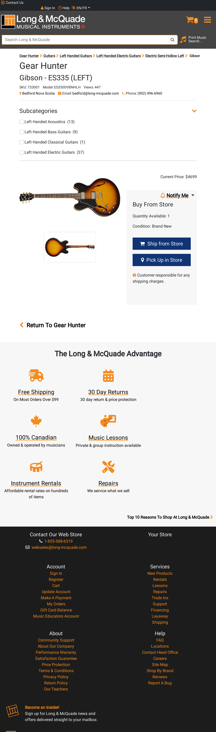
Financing (160, 559)
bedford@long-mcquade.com (95, 88)
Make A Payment (56, 546)
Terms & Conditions (56, 619)
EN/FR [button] (205, 3)
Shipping (160, 571)
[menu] (207, 12)
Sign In (56, 522)
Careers (160, 607)
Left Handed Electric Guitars (118, 50)
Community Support (56, 589)
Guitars (49, 50)
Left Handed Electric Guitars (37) (51, 147)
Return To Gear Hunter (52, 320)
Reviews (160, 625)
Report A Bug (160, 632)
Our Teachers (56, 638)
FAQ (160, 589)
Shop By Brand (160, 619)
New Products (159, 522)
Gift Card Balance (56, 559)
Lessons (160, 534)
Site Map (160, 613)
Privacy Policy (56, 625)
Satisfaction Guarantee (56, 607)
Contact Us (12, 3)
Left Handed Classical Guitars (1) (52, 136)
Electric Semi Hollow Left (164, 50)
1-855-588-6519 (56, 490)
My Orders (56, 553)
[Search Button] (173, 34)
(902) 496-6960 (149, 88)
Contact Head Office (160, 601)
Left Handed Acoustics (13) (47, 116)
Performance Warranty (56, 601)
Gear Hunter (29, 50)
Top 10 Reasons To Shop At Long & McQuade (170, 466)
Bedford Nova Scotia (38, 88)
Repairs (160, 540)
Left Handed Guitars (76, 50)
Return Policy (56, 632)
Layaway (160, 565)
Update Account (56, 540)
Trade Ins (160, 546)
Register (56, 528)
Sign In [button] (174, 3)
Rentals (160, 528)
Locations (160, 595)
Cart (56, 534)
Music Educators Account (56, 565)
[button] (189, 12)
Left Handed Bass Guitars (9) (48, 126)
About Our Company (56, 595)
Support (160, 553)
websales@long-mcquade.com (56, 496)
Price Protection (56, 613)
